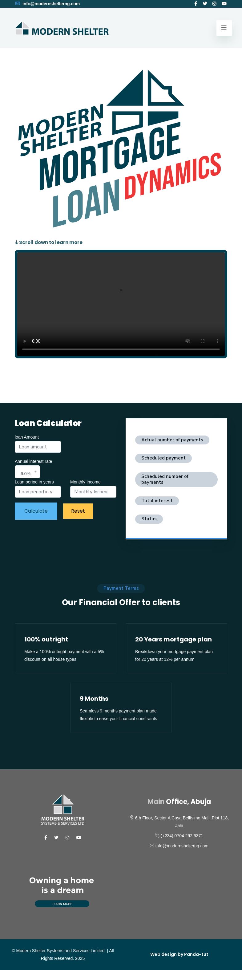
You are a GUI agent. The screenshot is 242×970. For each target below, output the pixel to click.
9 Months (94, 698)
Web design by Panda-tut (179, 954)
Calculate (36, 511)
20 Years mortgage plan (173, 639)
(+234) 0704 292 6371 (182, 835)
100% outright (46, 639)
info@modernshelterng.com (47, 3)
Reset (78, 511)
